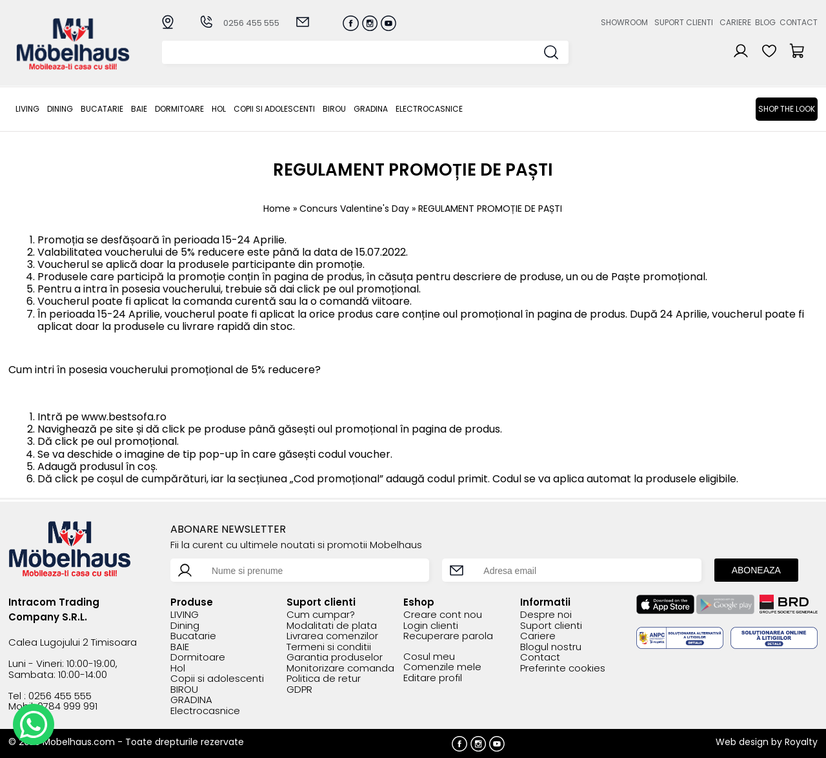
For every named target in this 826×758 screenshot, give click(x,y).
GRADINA (371, 108)
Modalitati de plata (332, 625)
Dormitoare (179, 108)
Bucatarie (102, 108)
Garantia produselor (335, 657)
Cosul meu (429, 656)
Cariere (735, 22)
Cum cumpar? (321, 614)
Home (276, 208)
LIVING (27, 108)
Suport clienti (683, 22)
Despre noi (546, 614)
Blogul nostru (550, 647)
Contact (799, 22)
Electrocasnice (429, 108)
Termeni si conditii (329, 647)
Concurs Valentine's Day (354, 208)
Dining (60, 108)
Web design (742, 741)
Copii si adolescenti (274, 108)
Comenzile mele (442, 667)
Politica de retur (324, 678)
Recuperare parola (448, 636)
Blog (765, 22)
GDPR (299, 689)
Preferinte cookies (562, 668)
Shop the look (786, 108)
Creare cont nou (442, 614)
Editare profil (432, 678)
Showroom (624, 22)
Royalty (801, 741)
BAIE (139, 108)
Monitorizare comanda (340, 668)
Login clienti (430, 625)
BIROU (334, 108)
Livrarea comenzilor (332, 636)
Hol (219, 108)
